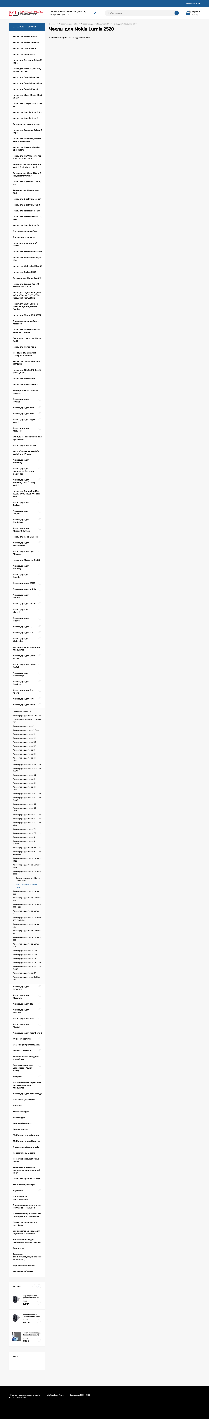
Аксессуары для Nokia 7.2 (24, 833)
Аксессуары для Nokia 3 (23, 750)
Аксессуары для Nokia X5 (24, 962)
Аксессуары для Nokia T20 (25, 950)
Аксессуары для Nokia (68, 24)
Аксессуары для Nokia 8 (24, 837)
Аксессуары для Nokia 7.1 (24, 829)
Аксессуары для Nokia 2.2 (24, 742)
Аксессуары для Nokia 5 (23, 779)
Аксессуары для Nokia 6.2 (24, 815)
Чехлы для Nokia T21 (22, 712)
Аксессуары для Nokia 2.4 (24, 746)
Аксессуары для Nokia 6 (24, 793)
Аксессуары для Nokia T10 (25, 716)
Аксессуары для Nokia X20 (25, 958)
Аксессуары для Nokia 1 (23, 726)
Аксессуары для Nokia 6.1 (24, 804)
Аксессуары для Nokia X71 (25, 973)
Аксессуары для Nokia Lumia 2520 (95, 24)
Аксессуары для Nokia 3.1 (24, 754)
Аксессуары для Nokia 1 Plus (25, 730)
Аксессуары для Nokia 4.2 (24, 775)
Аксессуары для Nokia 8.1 (24, 848)
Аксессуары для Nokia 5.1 (24, 783)
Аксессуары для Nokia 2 (23, 734)
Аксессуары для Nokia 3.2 (24, 764)
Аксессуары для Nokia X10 (25, 954)
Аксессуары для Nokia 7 (24, 819)
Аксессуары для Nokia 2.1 (24, 738)
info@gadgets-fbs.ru (55, 1395)
